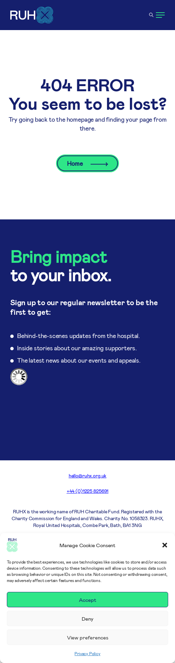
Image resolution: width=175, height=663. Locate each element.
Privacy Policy (87, 653)
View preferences (87, 637)
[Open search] (151, 15)
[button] (164, 545)
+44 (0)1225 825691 (87, 491)
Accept (87, 600)
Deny (87, 618)
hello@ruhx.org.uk (88, 475)
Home (87, 163)
